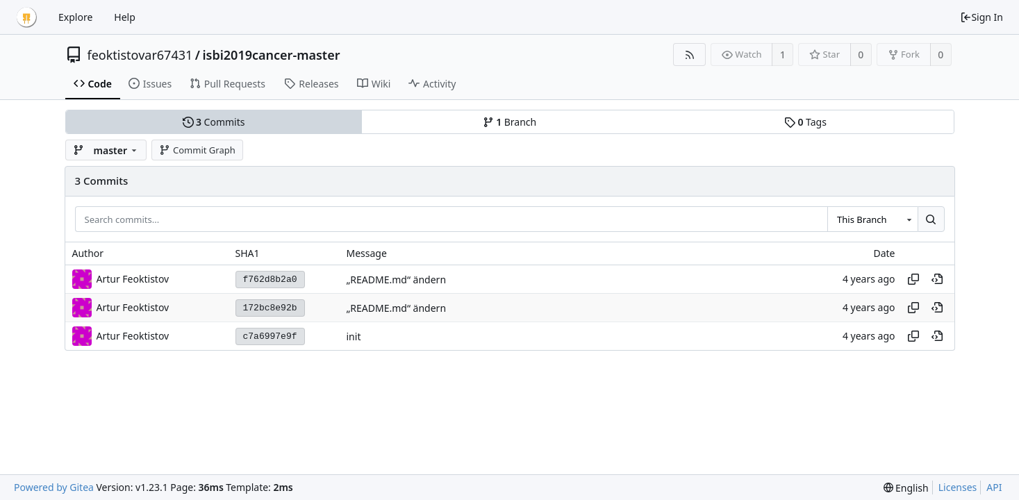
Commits (214, 121)
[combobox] (872, 219)
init (354, 336)
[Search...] (931, 219)
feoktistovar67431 (140, 55)
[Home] (26, 17)
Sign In (981, 17)
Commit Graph (197, 150)
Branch (510, 121)
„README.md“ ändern (397, 279)
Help (124, 17)
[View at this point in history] (937, 279)
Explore (75, 17)
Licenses (957, 487)
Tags (805, 121)
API (994, 487)
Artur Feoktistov (133, 278)
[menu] (906, 487)
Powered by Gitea (54, 487)
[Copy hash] (913, 279)
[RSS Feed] (689, 54)
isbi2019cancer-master (271, 55)
